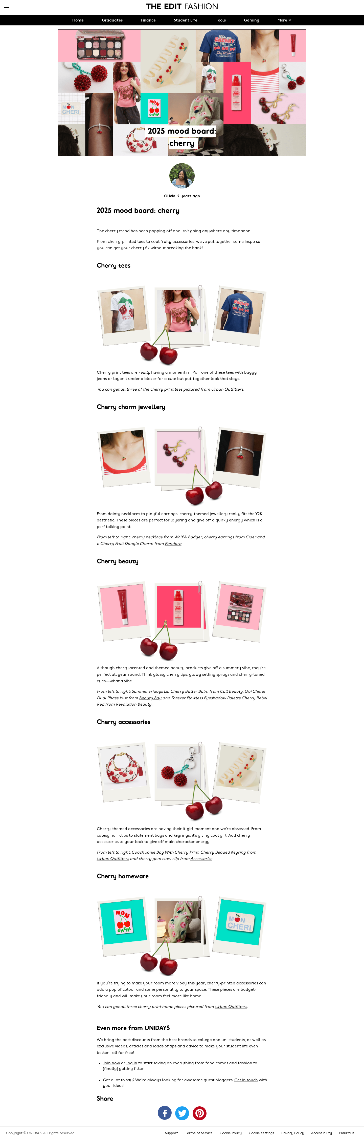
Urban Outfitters (227, 390)
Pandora (173, 544)
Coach (137, 853)
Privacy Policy (292, 1133)
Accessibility (321, 1133)
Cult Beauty (231, 692)
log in (131, 1063)
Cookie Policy (231, 1133)
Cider (250, 537)
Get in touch (246, 1080)
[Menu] (6, 7)
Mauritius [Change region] (346, 1133)
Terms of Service (199, 1133)
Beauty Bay (150, 698)
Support (171, 1133)
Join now (111, 1063)
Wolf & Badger (188, 537)
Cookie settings (261, 1133)
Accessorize (201, 859)
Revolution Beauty (133, 705)
